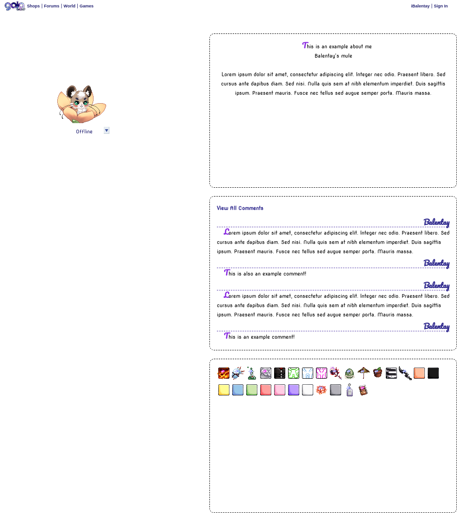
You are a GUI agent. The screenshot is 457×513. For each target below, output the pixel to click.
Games (87, 6)
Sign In (441, 6)
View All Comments (240, 208)
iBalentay (420, 6)
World (69, 6)
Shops (33, 6)
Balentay (436, 222)
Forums (52, 6)
